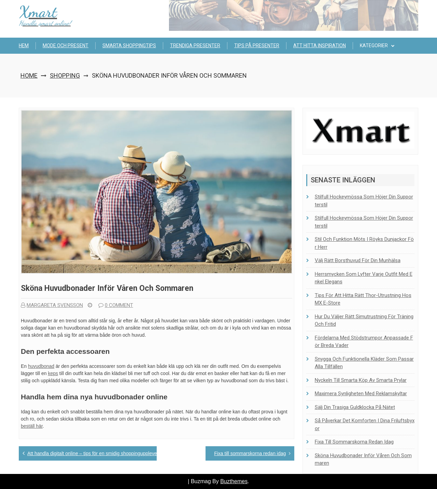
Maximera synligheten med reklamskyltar (361, 393)
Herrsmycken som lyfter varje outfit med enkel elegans (363, 278)
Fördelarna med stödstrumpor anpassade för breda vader (364, 342)
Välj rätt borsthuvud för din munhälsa (357, 260)
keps (53, 373)
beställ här (32, 426)
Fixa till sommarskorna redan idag (250, 453)
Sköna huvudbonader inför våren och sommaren (363, 459)
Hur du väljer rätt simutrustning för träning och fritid (364, 320)
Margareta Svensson (52, 305)
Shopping (65, 75)
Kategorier (374, 45)
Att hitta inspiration (319, 45)
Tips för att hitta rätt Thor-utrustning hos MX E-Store (363, 299)
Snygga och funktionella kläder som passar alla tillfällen (364, 363)
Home (29, 75)
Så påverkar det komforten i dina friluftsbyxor (364, 424)
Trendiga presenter (195, 45)
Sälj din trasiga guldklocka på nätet (355, 407)
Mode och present (65, 45)
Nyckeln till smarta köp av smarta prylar (361, 380)
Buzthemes (234, 481)
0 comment (115, 305)
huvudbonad (41, 366)
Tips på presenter (256, 45)
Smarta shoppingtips (129, 45)
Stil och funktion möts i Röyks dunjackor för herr (364, 243)
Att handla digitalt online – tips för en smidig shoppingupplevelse (95, 453)
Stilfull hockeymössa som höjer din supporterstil (364, 201)
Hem (24, 45)
